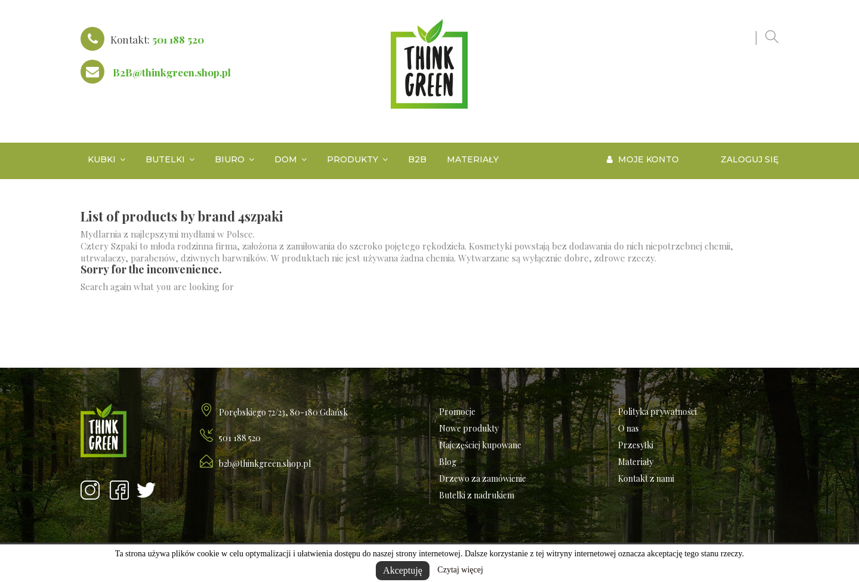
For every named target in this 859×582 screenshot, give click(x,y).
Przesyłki (635, 445)
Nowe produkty (469, 428)
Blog (447, 461)
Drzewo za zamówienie (482, 478)
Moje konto (643, 159)
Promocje (457, 411)
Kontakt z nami (646, 478)
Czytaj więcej (460, 569)
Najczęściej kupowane (480, 445)
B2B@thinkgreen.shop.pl (172, 72)
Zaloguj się (749, 159)
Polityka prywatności (657, 411)
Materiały (635, 461)
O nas (628, 428)
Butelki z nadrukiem (476, 495)
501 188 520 (178, 39)
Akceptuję (402, 570)
